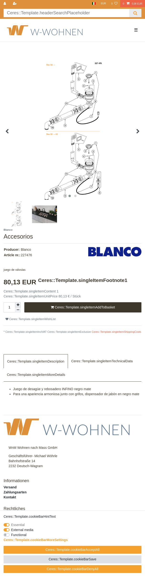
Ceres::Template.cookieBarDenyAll (72, 569)
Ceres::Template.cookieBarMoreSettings (36, 540)
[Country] (93, 3)
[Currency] (103, 3)
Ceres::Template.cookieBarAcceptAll (72, 550)
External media (22, 530)
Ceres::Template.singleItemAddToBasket (83, 307)
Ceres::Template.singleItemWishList (30, 319)
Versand (10, 487)
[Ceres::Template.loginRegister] (15, 3)
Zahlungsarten (15, 492)
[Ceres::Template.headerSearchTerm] (66, 13)
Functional (19, 535)
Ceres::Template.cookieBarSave (72, 559)
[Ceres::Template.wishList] (114, 3)
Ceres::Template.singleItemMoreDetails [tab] (36, 375)
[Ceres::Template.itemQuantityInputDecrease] (18, 309)
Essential (18, 525)
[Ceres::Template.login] (5, 3)
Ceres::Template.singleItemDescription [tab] (35, 361)
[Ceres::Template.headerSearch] (135, 13)
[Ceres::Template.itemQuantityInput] (9, 307)
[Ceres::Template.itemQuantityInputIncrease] (18, 304)
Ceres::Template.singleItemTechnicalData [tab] (102, 361)
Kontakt (10, 497)
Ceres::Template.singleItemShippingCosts (116, 331)
